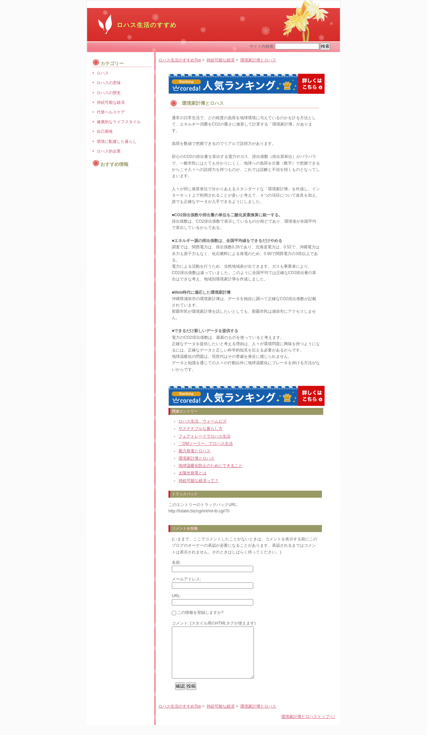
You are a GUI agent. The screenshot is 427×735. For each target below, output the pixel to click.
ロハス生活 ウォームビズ (202, 421)
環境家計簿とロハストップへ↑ (308, 726)
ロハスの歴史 (109, 92)
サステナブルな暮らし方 (200, 428)
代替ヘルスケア (111, 112)
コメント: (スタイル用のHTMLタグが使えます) (214, 623)
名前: (176, 562)
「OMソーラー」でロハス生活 (205, 443)
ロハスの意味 (109, 82)
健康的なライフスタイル (119, 121)
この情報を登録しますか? (198, 612)
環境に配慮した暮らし (117, 141)
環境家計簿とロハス (258, 60)
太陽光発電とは (192, 473)
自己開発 (105, 131)
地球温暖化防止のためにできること (210, 465)
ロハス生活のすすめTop (179, 60)
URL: (176, 595)
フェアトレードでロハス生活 (204, 436)
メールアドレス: (186, 579)
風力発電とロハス (194, 451)
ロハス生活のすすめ (147, 25)
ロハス (103, 73)
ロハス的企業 (109, 151)
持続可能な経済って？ (198, 480)
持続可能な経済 (220, 60)
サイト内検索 (262, 46)
